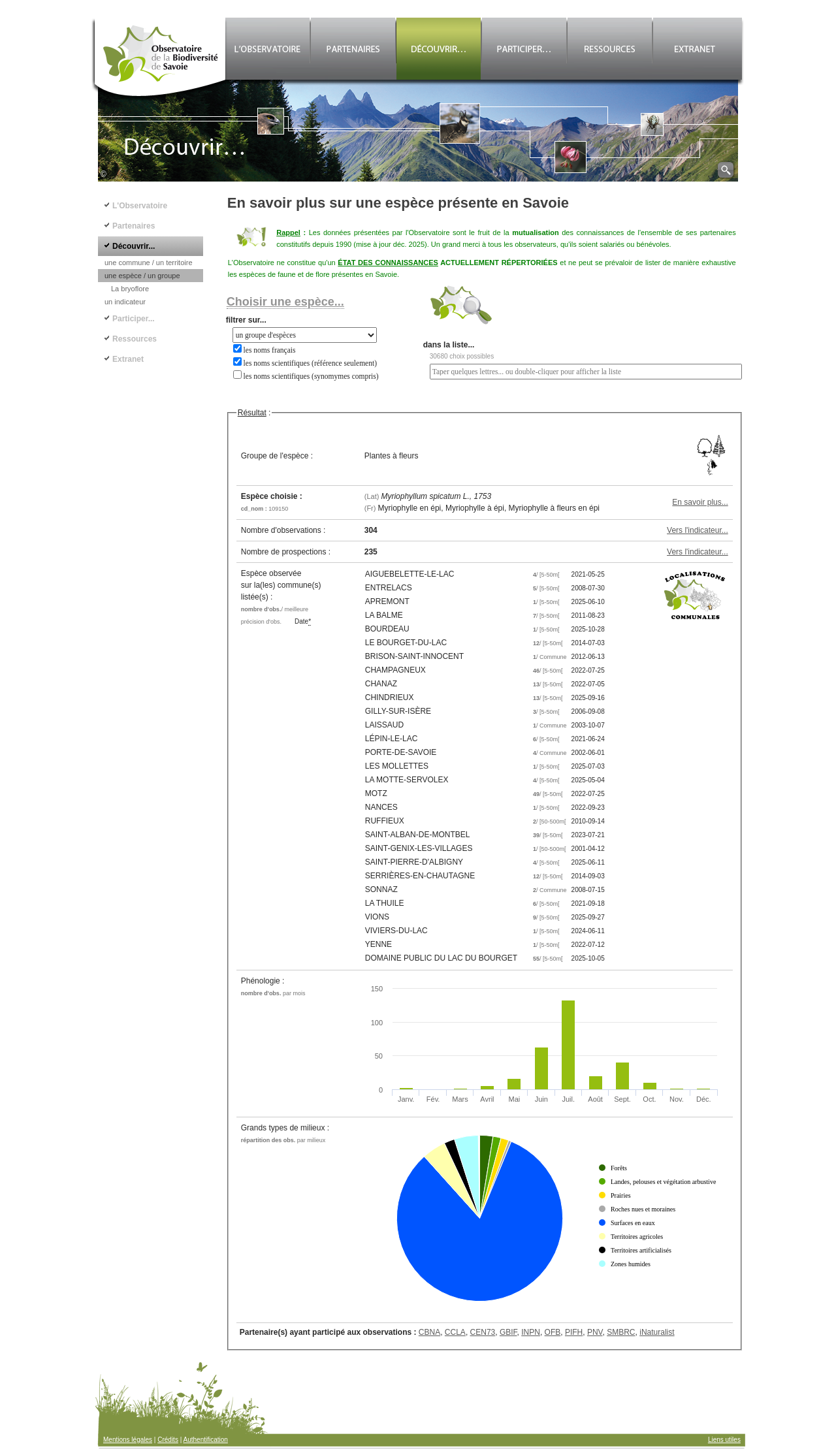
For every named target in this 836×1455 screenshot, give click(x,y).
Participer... (133, 318)
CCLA (455, 1332)
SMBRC (621, 1332)
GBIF (508, 1332)
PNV (595, 1332)
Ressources (134, 339)
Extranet (128, 359)
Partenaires (133, 226)
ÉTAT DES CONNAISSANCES (388, 262)
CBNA (429, 1332)
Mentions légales (127, 1439)
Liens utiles (724, 1439)
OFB (553, 1332)
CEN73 (483, 1332)
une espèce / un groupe (142, 276)
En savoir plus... (700, 502)
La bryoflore (130, 289)
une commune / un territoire (148, 262)
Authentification (206, 1439)
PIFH (574, 1332)
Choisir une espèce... (285, 301)
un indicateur (125, 302)
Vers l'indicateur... (697, 530)
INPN (530, 1332)
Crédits (167, 1439)
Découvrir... (133, 246)
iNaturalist (656, 1332)
